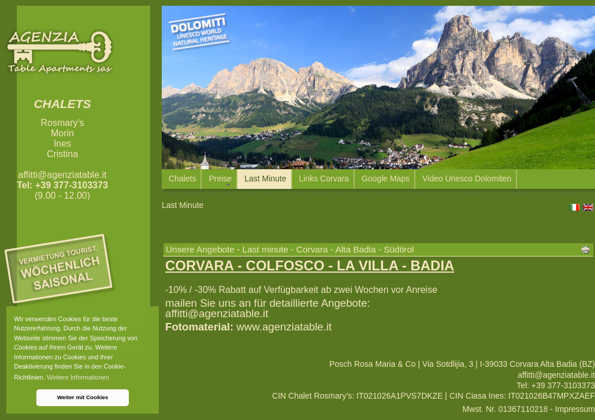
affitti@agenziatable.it (62, 175)
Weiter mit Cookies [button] (83, 397)
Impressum (575, 409)
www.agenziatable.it (284, 327)
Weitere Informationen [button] (78, 377)
